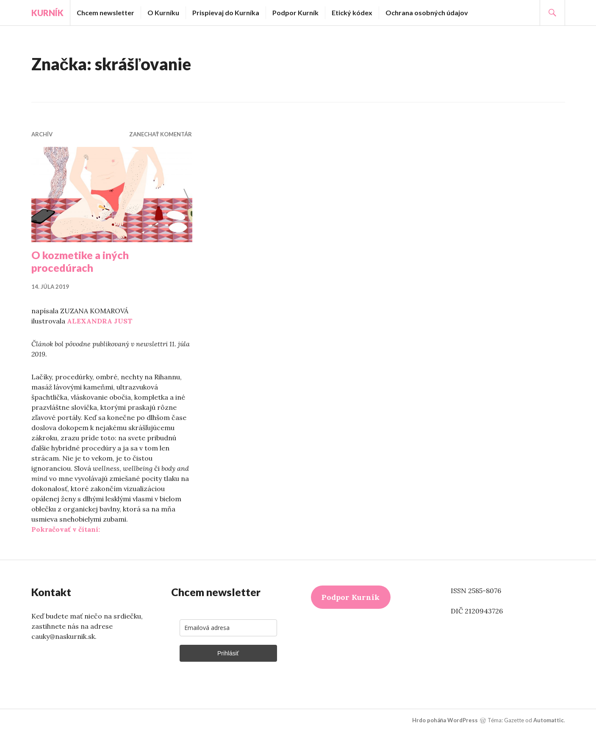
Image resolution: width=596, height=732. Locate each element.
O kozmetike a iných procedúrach (80, 261)
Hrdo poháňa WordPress (445, 720)
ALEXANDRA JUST (100, 321)
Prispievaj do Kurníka (225, 12)
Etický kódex (352, 12)
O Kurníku (163, 12)
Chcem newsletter (105, 12)
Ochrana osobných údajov (426, 12)
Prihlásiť (228, 653)
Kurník (47, 13)
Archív (42, 134)
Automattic (548, 720)
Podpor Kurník (295, 12)
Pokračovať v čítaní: (65, 529)
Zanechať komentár (160, 134)
